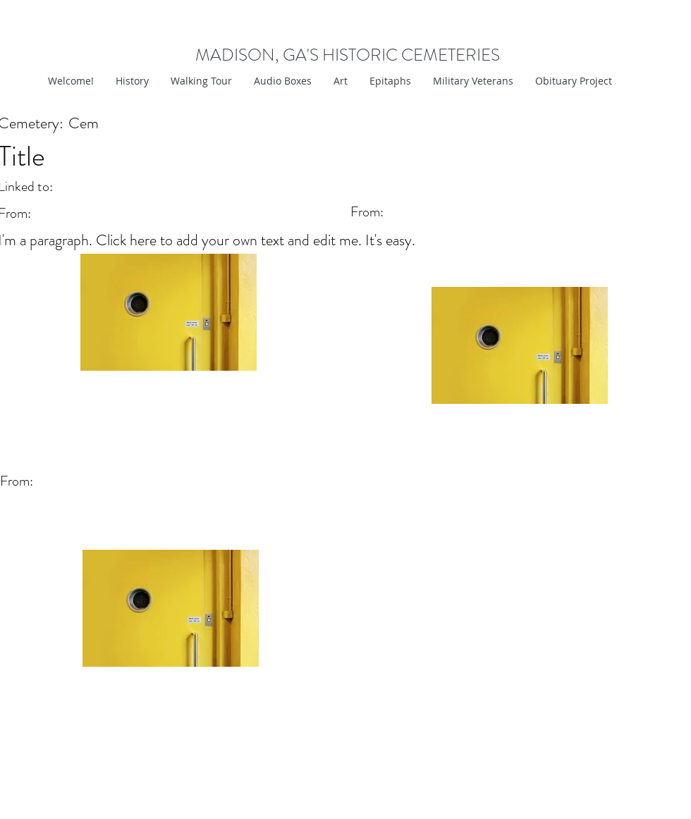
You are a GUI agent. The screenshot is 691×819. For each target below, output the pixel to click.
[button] (340, 81)
